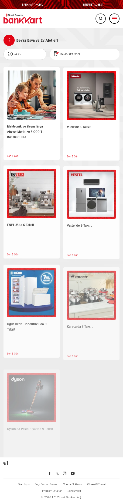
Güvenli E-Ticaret (96, 484)
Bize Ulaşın (23, 484)
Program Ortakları (52, 491)
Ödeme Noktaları (72, 484)
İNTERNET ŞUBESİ (92, 4)
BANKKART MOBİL (32, 4)
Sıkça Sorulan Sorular (46, 484)
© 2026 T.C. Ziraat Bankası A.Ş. (61, 497)
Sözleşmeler (74, 491)
